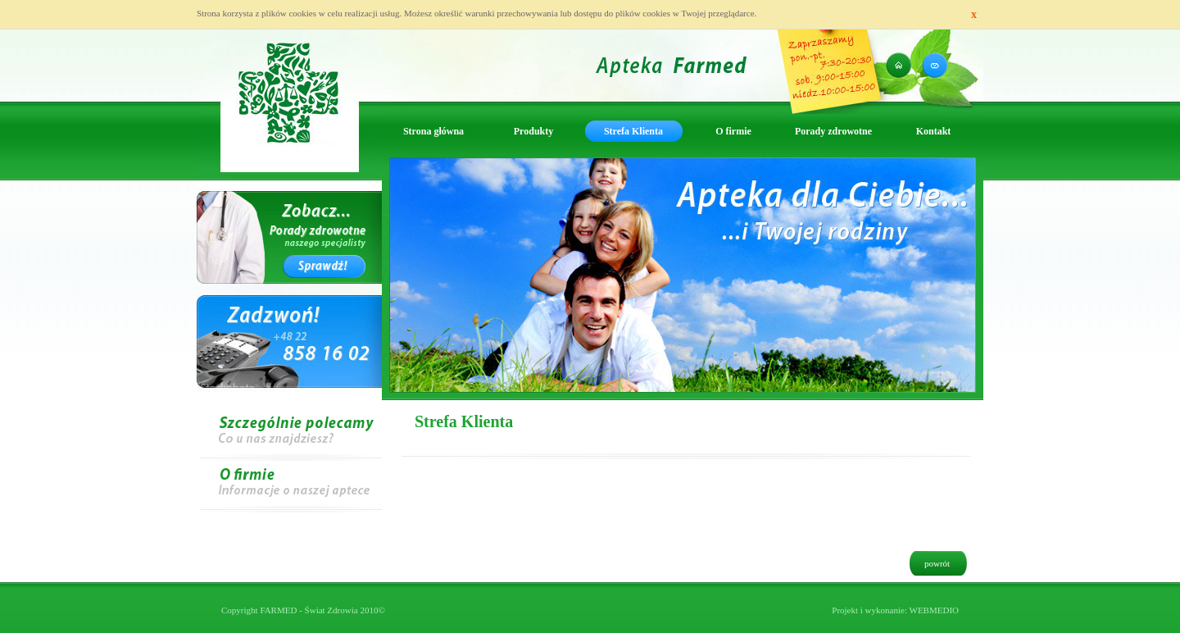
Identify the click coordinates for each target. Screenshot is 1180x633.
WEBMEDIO (935, 610)
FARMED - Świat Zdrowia (308, 610)
